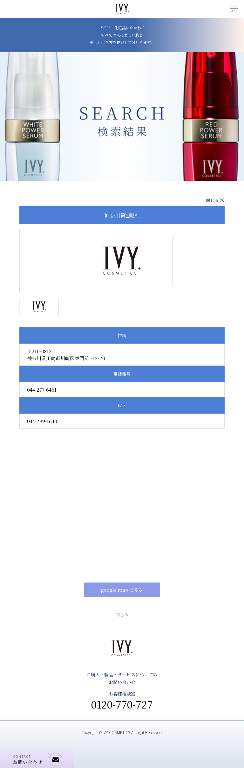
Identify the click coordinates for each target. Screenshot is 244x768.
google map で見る (122, 590)
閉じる (212, 200)
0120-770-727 (122, 704)
